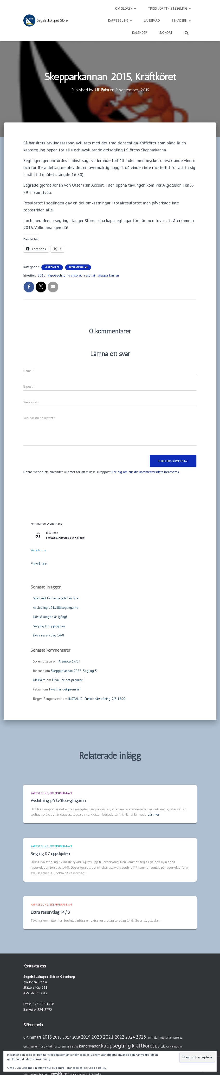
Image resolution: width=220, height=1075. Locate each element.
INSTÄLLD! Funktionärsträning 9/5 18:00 (97, 698)
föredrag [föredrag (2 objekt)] (177, 1037)
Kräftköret (52, 267)
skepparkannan (108, 275)
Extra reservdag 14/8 (48, 635)
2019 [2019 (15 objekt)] (86, 1037)
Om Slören (125, 8)
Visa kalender (38, 550)
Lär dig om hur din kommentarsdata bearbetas (145, 472)
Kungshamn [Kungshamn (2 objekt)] (176, 1046)
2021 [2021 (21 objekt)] (108, 1037)
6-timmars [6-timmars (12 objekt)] (32, 1037)
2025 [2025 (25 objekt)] (141, 1037)
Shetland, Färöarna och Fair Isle (65, 537)
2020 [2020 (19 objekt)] (96, 1037)
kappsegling (56, 275)
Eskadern (181, 20)
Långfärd (152, 20)
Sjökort (166, 32)
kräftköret (75, 275)
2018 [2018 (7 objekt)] (76, 1037)
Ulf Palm (39, 680)
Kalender (139, 32)
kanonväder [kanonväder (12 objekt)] (89, 1046)
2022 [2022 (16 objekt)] (119, 1037)
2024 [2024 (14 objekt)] (130, 1037)
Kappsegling (120, 20)
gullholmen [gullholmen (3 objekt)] (31, 1046)
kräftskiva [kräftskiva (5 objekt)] (162, 1046)
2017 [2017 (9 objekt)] (67, 1037)
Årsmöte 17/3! (69, 661)
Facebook (39, 563)
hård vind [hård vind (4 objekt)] (45, 1046)
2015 (41, 275)
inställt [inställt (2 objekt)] (74, 1046)
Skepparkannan (78, 267)
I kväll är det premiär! (68, 680)
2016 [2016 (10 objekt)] (57, 1037)
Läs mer (153, 814)
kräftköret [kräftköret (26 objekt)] (143, 1045)
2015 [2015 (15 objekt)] (47, 1037)
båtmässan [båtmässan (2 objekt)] (166, 1037)
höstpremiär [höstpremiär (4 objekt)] (61, 1046)
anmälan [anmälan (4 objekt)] (153, 1037)
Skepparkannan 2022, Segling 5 (74, 671)
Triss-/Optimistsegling (169, 8)
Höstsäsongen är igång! (50, 617)
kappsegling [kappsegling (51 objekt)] (116, 1045)
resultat (89, 275)
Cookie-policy (97, 1067)
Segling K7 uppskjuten (49, 626)
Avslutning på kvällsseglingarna (55, 607)
